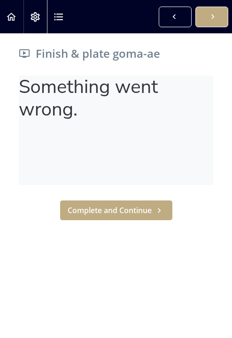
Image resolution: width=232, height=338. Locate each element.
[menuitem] (35, 16)
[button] (11, 16)
